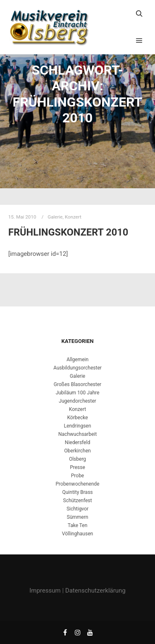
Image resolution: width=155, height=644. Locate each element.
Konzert (73, 217)
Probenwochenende (78, 484)
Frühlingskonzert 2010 (68, 232)
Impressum (44, 590)
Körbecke (77, 417)
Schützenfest (77, 500)
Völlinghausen (77, 534)
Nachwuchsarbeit (77, 434)
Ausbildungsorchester (77, 368)
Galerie (55, 217)
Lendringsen (77, 426)
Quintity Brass (77, 492)
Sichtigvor (77, 509)
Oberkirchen (77, 451)
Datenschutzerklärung (95, 590)
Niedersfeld (77, 442)
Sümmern (77, 517)
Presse (77, 467)
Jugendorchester (77, 401)
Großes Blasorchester (77, 384)
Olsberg (77, 459)
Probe (77, 476)
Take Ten (78, 525)
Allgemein (77, 359)
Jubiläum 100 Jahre (78, 393)
